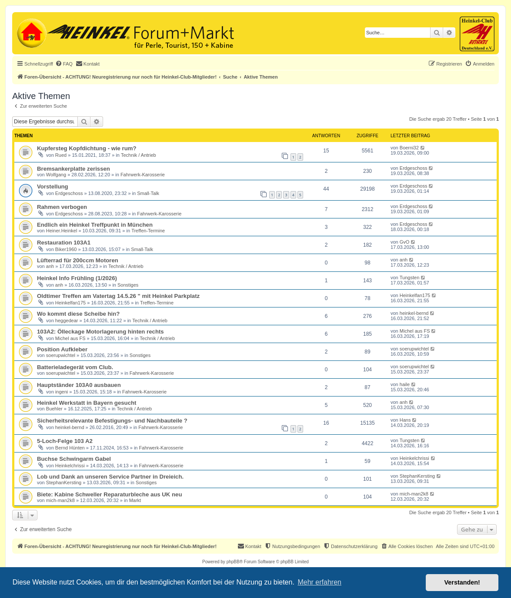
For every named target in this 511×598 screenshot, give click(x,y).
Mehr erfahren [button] (319, 582)
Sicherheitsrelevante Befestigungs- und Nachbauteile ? (112, 420)
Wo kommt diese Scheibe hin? (78, 314)
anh (50, 266)
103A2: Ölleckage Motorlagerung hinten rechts (100, 331)
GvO (405, 241)
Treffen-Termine (148, 230)
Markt (135, 500)
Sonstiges (127, 284)
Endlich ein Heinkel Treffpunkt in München (95, 224)
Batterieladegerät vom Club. (75, 367)
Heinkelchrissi (70, 465)
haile (405, 384)
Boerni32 (409, 147)
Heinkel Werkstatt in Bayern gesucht (86, 403)
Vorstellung (52, 186)
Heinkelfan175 (70, 302)
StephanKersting (63, 482)
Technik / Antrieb (138, 155)
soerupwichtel (60, 355)
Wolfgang (56, 174)
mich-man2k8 (60, 500)
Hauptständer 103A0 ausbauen (79, 385)
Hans (405, 420)
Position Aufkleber (62, 349)
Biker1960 (66, 249)
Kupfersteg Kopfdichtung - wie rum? (87, 148)
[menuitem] (64, 64)
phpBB (233, 561)
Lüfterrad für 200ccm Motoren (77, 260)
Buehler (54, 408)
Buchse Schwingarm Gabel (74, 459)
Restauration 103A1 (63, 242)
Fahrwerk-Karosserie (142, 174)
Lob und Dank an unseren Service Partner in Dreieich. (110, 476)
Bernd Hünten (70, 447)
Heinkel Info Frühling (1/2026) (77, 278)
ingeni (61, 391)
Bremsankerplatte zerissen (73, 168)
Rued (61, 155)
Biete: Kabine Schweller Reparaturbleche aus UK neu (109, 494)
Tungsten (409, 277)
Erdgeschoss (414, 168)
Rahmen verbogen (62, 207)
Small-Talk (148, 193)
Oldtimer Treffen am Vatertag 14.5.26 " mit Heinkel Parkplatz (118, 296)
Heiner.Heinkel (61, 230)
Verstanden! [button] (462, 582)
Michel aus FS (70, 338)
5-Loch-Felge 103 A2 (65, 441)
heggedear (66, 320)
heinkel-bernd (414, 313)
